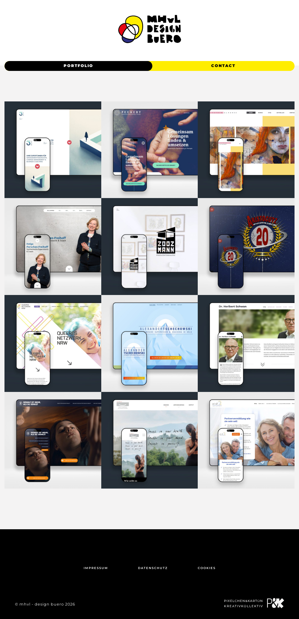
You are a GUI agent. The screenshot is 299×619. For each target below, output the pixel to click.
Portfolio (78, 65)
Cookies (207, 568)
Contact (223, 65)
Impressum (96, 568)
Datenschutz (153, 568)
